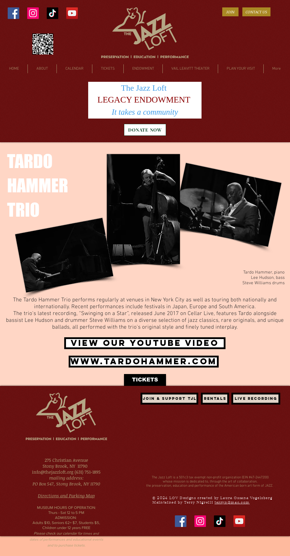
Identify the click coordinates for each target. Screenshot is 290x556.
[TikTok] (52, 13)
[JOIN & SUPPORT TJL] (169, 399)
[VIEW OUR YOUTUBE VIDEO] (144, 343)
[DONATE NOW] (145, 130)
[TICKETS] (145, 380)
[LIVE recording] (255, 399)
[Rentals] (215, 399)
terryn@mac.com (232, 502)
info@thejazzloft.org (52, 472)
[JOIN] (230, 11)
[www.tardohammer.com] (144, 362)
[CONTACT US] (256, 11)
